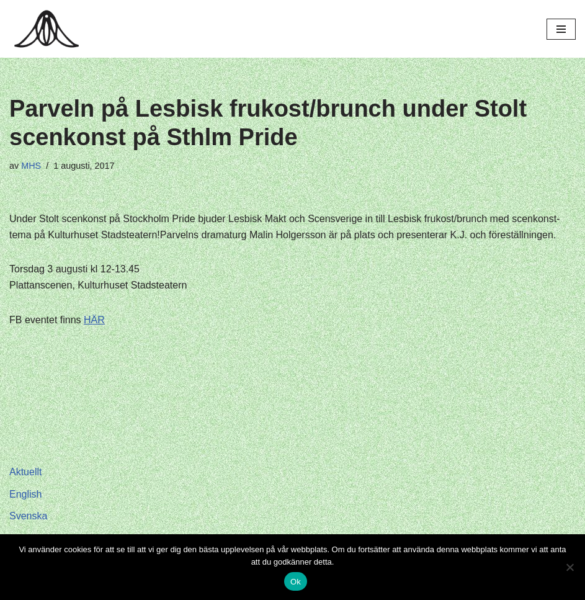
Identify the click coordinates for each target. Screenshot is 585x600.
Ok (295, 581)
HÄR (94, 320)
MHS (31, 166)
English (25, 494)
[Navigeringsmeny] (561, 29)
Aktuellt (25, 472)
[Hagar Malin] (49, 29)
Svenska (28, 516)
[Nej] (569, 567)
